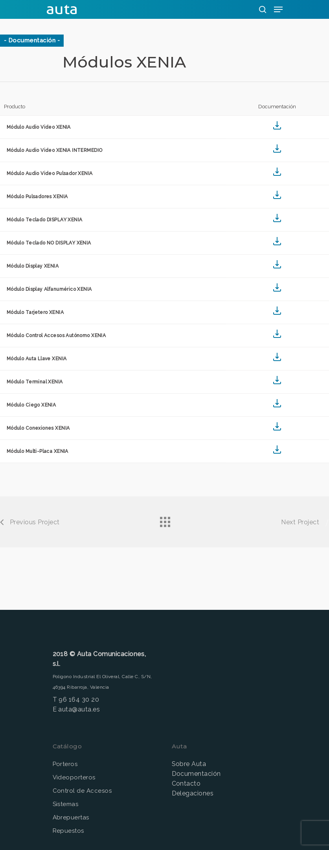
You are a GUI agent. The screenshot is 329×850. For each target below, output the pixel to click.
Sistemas (66, 804)
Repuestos (68, 830)
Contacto (186, 783)
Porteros (65, 764)
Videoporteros (74, 777)
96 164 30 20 (79, 699)
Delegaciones (193, 793)
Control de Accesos (82, 790)
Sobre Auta (189, 764)
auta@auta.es (79, 709)
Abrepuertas (71, 817)
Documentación (196, 773)
